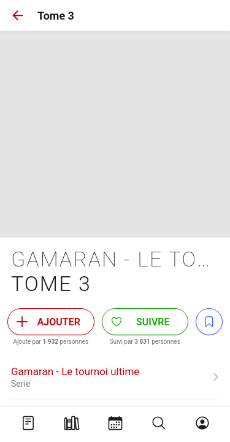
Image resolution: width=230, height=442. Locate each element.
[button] (18, 15)
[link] (115, 376)
